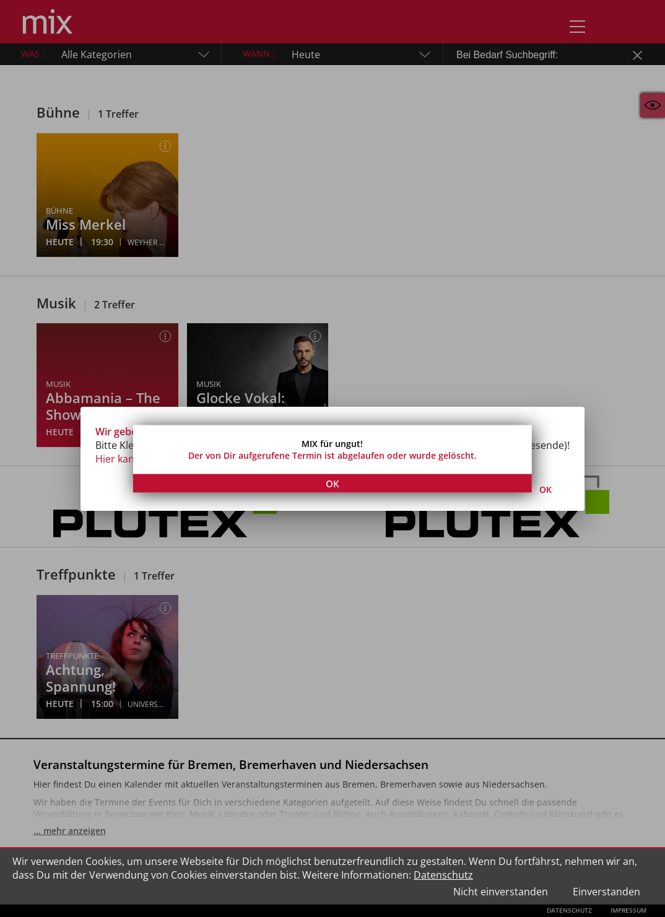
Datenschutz (443, 875)
